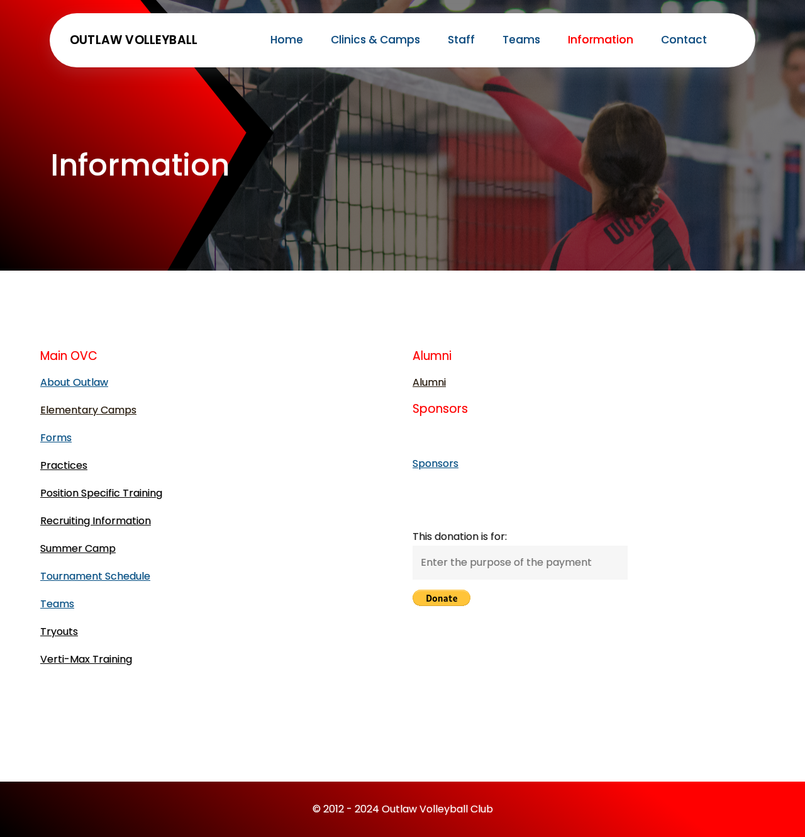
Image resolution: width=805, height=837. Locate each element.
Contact (684, 39)
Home (286, 39)
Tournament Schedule (95, 576)
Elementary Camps (88, 410)
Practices (63, 465)
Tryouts (59, 631)
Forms (56, 437)
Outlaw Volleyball (133, 39)
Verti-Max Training (86, 659)
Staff (461, 39)
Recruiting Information (95, 521)
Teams (521, 39)
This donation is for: (460, 536)
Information (600, 39)
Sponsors (435, 463)
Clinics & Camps (375, 39)
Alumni (429, 382)
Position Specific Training (101, 493)
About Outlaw (74, 382)
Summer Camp (78, 548)
